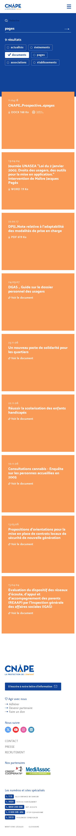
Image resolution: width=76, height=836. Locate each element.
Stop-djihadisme (24, 812)
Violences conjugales (21, 817)
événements (40, 47)
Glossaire (34, 827)
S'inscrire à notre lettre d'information (33, 686)
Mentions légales (14, 827)
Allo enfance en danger (22, 796)
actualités (15, 47)
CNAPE (13, 6)
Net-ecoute (21, 807)
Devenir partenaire (20, 708)
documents (17, 55)
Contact (11, 741)
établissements (45, 62)
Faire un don (17, 712)
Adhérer (14, 704)
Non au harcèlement (21, 802)
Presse (10, 747)
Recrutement (15, 752)
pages (39, 55)
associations (16, 62)
